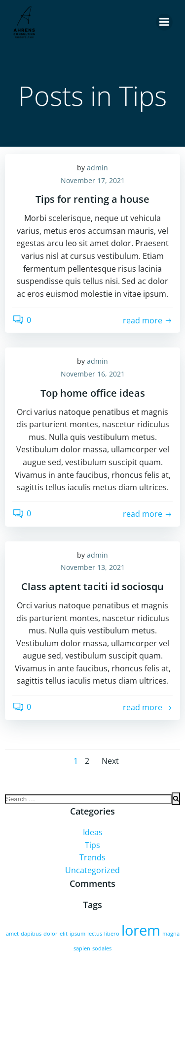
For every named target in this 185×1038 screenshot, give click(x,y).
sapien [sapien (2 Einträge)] (82, 948)
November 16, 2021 (93, 373)
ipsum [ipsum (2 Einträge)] (77, 933)
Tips (92, 845)
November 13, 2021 (93, 567)
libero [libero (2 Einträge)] (111, 933)
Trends (92, 857)
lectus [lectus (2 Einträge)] (94, 933)
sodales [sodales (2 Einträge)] (101, 948)
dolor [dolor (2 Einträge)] (50, 933)
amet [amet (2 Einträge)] (12, 933)
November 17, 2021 (93, 180)
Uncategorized (92, 870)
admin (97, 167)
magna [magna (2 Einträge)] (171, 933)
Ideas (93, 832)
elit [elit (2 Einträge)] (64, 933)
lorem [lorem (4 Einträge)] (140, 930)
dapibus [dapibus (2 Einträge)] (31, 933)
